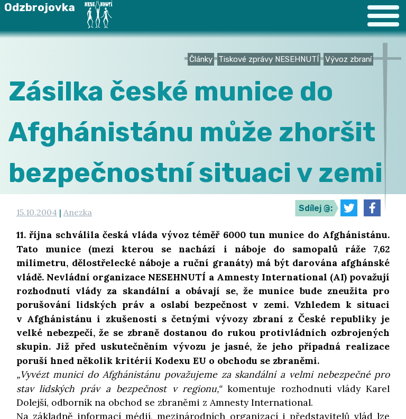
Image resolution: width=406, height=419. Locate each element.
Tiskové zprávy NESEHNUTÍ (268, 59)
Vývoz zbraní (348, 59)
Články (201, 59)
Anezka (77, 212)
